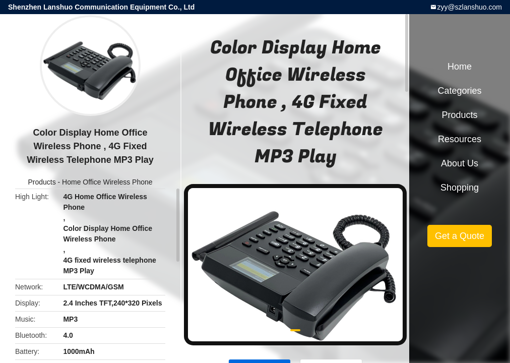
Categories (459, 91)
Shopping (459, 188)
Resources (459, 139)
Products (41, 182)
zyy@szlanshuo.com (469, 7)
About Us (459, 163)
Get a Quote (459, 236)
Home (460, 67)
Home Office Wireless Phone (107, 182)
